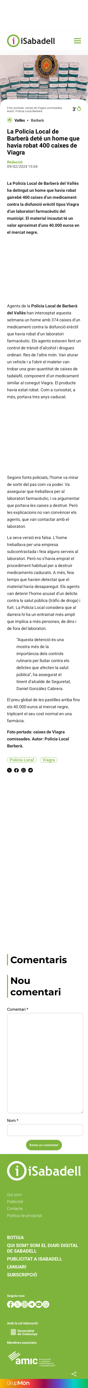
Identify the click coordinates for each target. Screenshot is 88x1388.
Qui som (14, 1194)
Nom (12, 1120)
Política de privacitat (24, 1215)
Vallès (20, 120)
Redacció (15, 162)
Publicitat (15, 1201)
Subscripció (22, 1275)
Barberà (37, 120)
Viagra (48, 759)
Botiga (15, 1237)
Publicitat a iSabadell (34, 1259)
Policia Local (22, 759)
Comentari (17, 1009)
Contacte (15, 1208)
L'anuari (16, 1267)
